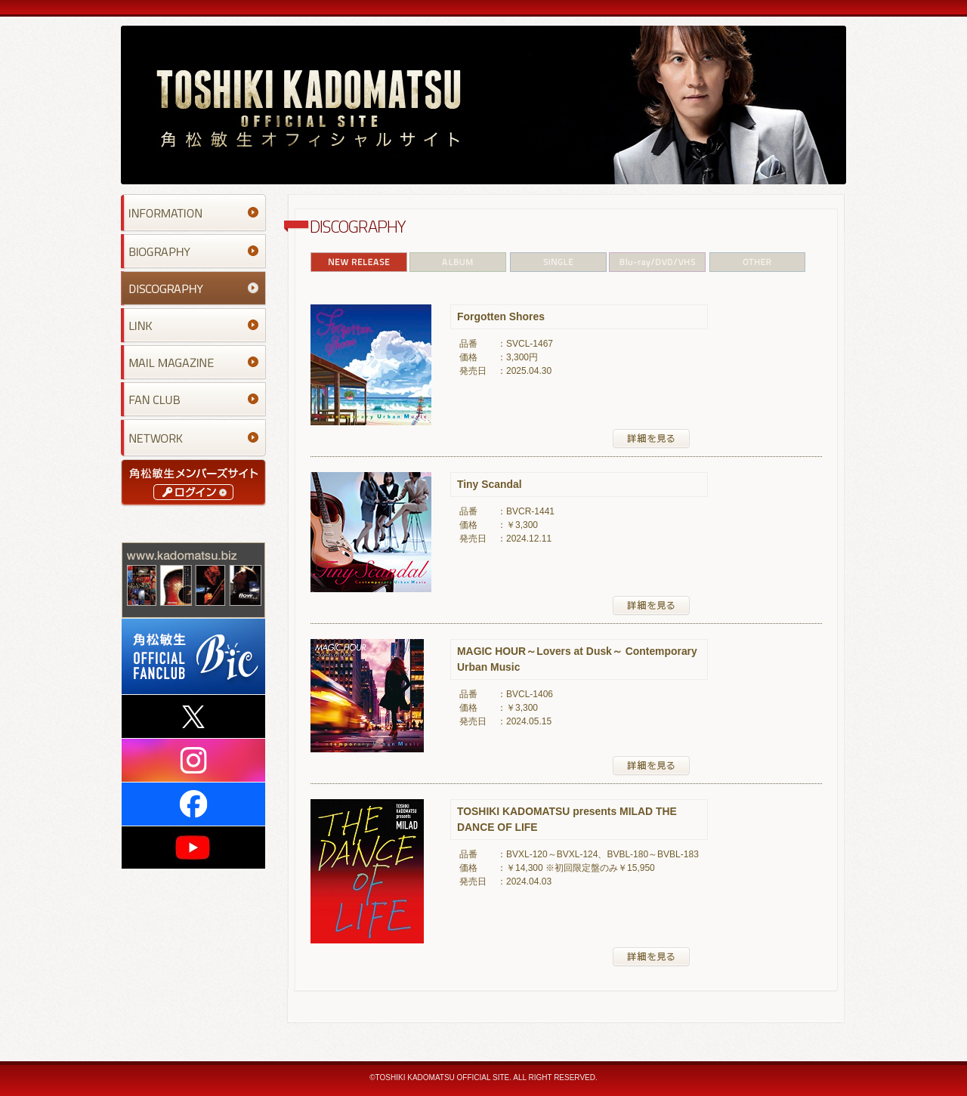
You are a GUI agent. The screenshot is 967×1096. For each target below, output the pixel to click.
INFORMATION (193, 212)
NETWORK (193, 437)
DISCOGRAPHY (193, 288)
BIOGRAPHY (193, 251)
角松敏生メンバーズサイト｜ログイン (193, 482)
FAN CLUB (193, 399)
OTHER (757, 262)
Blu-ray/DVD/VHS (658, 262)
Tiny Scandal (489, 484)
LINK (193, 325)
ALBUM (458, 262)
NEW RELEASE (359, 262)
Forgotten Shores (501, 316)
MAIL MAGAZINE (193, 362)
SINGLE (558, 262)
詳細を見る (651, 439)
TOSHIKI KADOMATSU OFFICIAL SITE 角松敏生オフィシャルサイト (483, 105)
